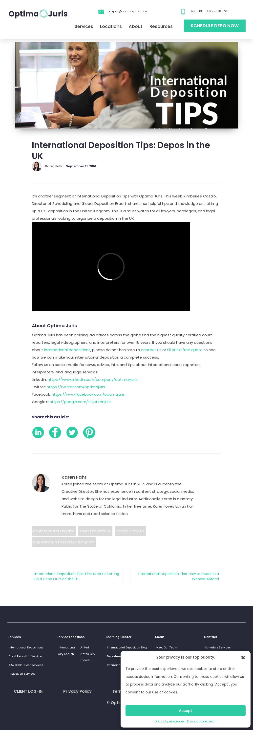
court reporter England (54, 531)
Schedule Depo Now (215, 25)
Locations (111, 26)
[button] (243, 657)
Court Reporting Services (26, 656)
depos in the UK (130, 531)
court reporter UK (95, 531)
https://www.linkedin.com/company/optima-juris (93, 379)
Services (84, 26)
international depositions (67, 349)
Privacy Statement (200, 721)
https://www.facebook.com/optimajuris (88, 394)
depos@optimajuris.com (128, 11)
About (136, 26)
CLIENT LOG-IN (28, 691)
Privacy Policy (77, 691)
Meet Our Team (166, 647)
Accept (185, 710)
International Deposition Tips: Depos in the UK (121, 150)
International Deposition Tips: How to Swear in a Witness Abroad (178, 576)
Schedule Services (218, 647)
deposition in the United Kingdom (64, 542)
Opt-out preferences (169, 721)
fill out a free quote (185, 349)
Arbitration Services (22, 674)
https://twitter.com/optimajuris (76, 386)
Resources (161, 26)
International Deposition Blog (127, 647)
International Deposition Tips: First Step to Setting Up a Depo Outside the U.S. (76, 576)
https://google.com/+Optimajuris (80, 401)
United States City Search (87, 653)
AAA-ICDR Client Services (26, 665)
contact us (151, 349)
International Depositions (26, 647)
